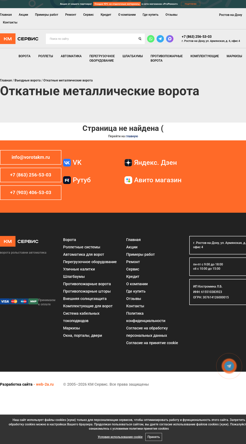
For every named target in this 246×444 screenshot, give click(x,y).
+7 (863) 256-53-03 (197, 37)
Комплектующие (204, 56)
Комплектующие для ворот (88, 306)
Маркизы (234, 56)
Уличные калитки (79, 269)
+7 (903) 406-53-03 (30, 192)
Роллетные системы (81, 247)
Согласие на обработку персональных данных (147, 332)
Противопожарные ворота (167, 58)
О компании (127, 14)
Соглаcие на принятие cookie (152, 342)
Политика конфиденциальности (145, 317)
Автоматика (71, 56)
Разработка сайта (16, 384)
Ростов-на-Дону (230, 15)
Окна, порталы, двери (82, 335)
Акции (23, 14)
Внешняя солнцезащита (85, 298)
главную (132, 136)
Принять (153, 437)
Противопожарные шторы (87, 291)
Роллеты (45, 56)
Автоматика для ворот (83, 254)
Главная (6, 14)
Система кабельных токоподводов (81, 317)
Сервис (88, 14)
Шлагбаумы (133, 56)
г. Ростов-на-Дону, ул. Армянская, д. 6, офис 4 (211, 40)
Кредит (106, 14)
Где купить (151, 14)
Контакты (10, 22)
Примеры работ (46, 14)
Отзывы (171, 14)
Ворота (25, 56)
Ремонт (70, 14)
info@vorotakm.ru (31, 157)
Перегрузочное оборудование (102, 58)
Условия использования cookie (120, 437)
